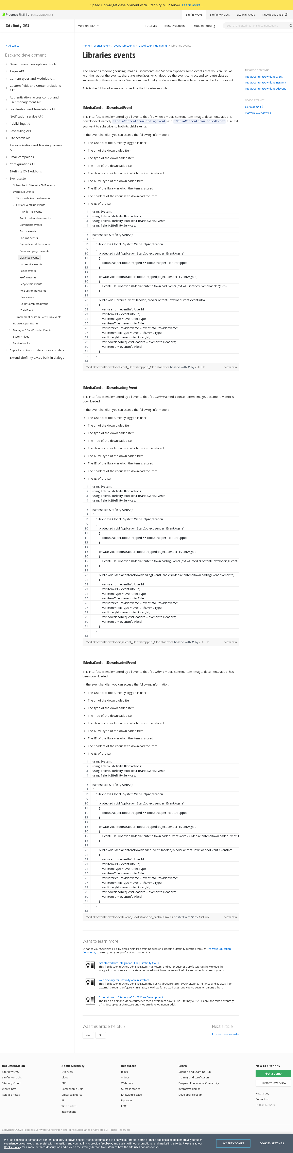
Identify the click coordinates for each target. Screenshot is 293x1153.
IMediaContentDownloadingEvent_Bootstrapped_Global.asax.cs (129, 641)
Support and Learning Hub (194, 1071)
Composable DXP (72, 1088)
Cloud (65, 1077)
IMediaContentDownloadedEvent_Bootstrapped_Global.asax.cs (129, 916)
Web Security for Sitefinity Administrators (124, 979)
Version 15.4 (88, 26)
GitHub (200, 366)
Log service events (225, 1033)
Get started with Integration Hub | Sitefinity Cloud (129, 962)
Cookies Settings (272, 1143)
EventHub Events (124, 45)
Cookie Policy (12, 1147)
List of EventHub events (153, 45)
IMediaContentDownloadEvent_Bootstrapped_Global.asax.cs (127, 366)
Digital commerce (72, 1094)
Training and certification (193, 1077)
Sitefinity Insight (219, 14)
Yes (88, 1034)
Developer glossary (190, 1094)
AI (63, 1100)
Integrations (69, 1111)
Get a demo (254, 107)
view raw (230, 366)
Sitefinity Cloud (246, 14)
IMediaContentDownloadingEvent (265, 82)
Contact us (262, 1098)
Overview (67, 1071)
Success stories (130, 1088)
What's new (9, 1088)
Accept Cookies (233, 1143)
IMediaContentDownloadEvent (263, 76)
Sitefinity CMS (194, 14)
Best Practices (174, 26)
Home (86, 45)
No (100, 1034)
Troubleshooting (203, 26)
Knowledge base (274, 14)
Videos (125, 1077)
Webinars (127, 1082)
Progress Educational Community (198, 1082)
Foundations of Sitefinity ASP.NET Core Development (131, 996)
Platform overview (258, 113)
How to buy (262, 1093)
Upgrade (126, 1100)
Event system (102, 45)
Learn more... (192, 5)
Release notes (11, 1094)
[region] (161, 285)
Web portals (69, 1105)
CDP (64, 1082)
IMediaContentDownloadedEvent (265, 88)
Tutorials (151, 26)
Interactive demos (189, 1088)
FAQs (124, 1105)
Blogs (124, 1071)
